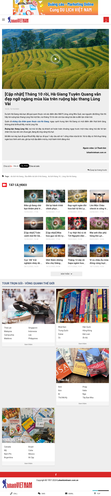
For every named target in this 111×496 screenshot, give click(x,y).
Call (15, 494)
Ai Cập (31, 457)
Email (70, 494)
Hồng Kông (87, 330)
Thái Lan (8, 328)
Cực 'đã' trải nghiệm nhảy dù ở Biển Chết (33, 262)
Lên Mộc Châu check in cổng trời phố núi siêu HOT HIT (99, 207)
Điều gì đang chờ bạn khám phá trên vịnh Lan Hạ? (33, 207)
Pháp (85, 387)
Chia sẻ (6, 166)
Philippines (33, 338)
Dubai (60, 334)
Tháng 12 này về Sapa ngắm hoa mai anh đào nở (77, 262)
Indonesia (32, 331)
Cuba (30, 450)
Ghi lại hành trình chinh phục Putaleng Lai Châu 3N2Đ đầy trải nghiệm (55, 207)
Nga (84, 394)
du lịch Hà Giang (17, 176)
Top (98, 494)
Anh (60, 387)
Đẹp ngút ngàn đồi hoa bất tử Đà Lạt (77, 207)
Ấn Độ (85, 338)
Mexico (31, 454)
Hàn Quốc (87, 327)
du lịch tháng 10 (54, 176)
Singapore (32, 328)
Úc (59, 338)
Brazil (30, 447)
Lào (30, 335)
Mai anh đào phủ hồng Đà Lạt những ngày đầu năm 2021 (98, 234)
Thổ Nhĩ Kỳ (62, 397)
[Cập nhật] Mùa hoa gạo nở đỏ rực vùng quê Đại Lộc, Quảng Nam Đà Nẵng (55, 234)
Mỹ (5, 450)
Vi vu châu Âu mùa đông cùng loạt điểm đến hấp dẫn (99, 262)
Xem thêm (28, 344)
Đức (60, 390)
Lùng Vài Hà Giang (69, 176)
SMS (43, 494)
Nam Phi (7, 454)
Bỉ (59, 394)
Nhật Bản (62, 327)
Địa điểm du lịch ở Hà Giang (36, 176)
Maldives (8, 338)
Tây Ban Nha (88, 397)
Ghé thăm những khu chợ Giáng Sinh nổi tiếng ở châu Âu (54, 262)
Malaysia (8, 331)
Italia (85, 390)
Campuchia (9, 335)
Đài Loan (86, 334)
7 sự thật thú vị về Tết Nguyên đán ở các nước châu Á (77, 234)
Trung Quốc (63, 330)
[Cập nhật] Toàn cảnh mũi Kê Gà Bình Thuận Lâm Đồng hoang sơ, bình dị (32, 234)
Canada (7, 447)
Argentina (8, 457)
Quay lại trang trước (97, 170)
